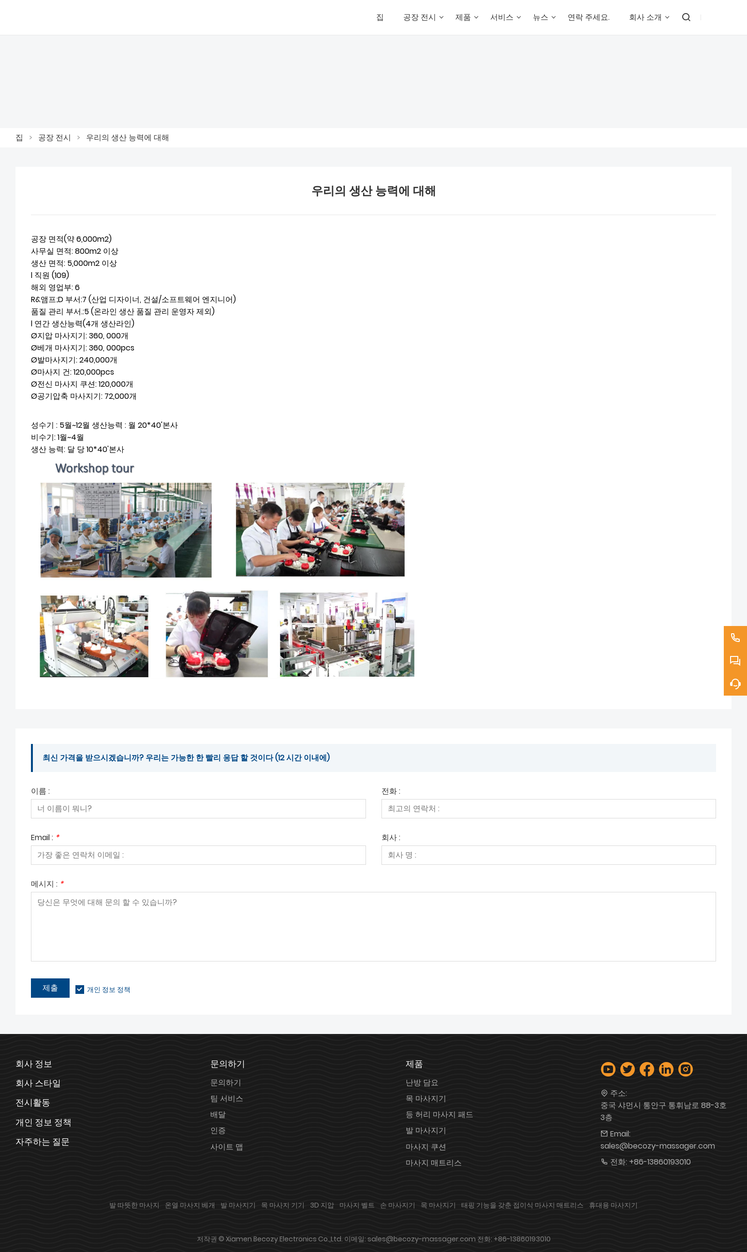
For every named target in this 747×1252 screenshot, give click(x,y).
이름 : (40, 792)
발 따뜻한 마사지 (134, 1205)
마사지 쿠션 (426, 1146)
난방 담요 (422, 1082)
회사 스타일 (38, 1083)
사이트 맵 (226, 1146)
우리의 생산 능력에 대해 (127, 137)
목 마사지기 (426, 1098)
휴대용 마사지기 (613, 1205)
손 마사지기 (397, 1205)
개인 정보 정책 (109, 989)
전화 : (390, 792)
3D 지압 (322, 1205)
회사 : (390, 838)
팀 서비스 (226, 1098)
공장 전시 (54, 137)
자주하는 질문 (42, 1142)
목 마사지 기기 (283, 1205)
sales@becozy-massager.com (658, 1145)
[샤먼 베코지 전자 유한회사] (68, 17)
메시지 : (47, 884)
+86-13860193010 (660, 1161)
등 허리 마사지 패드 (439, 1114)
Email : (45, 838)
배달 (218, 1114)
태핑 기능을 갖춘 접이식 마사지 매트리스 (522, 1205)
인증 (218, 1130)
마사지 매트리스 (434, 1162)
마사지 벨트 (357, 1205)
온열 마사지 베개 (190, 1205)
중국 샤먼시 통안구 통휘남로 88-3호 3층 (664, 1111)
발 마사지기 (426, 1130)
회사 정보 (33, 1064)
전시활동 (32, 1102)
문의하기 (225, 1082)
